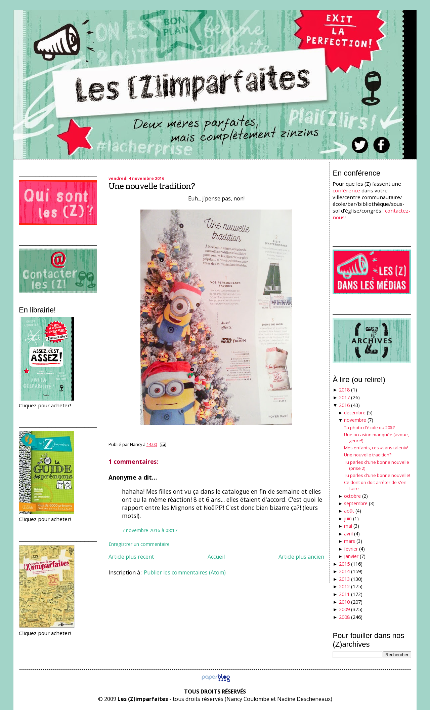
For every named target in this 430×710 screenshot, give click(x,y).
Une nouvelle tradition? (152, 186)
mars (349, 541)
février (351, 549)
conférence (346, 190)
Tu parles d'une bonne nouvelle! (377, 475)
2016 (344, 405)
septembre (356, 503)
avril (348, 533)
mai (348, 526)
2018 (344, 389)
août (349, 511)
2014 (344, 571)
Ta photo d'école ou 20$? (369, 427)
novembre (355, 420)
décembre (355, 412)
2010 (344, 602)
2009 (344, 609)
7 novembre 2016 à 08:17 (149, 530)
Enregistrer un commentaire (139, 544)
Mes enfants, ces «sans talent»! (376, 448)
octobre (352, 496)
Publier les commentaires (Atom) (185, 572)
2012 (344, 586)
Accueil (216, 556)
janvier (351, 556)
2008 (344, 617)
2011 (344, 594)
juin (348, 518)
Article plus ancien (301, 556)
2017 (344, 397)
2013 (344, 579)
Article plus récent (131, 556)
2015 (344, 564)
